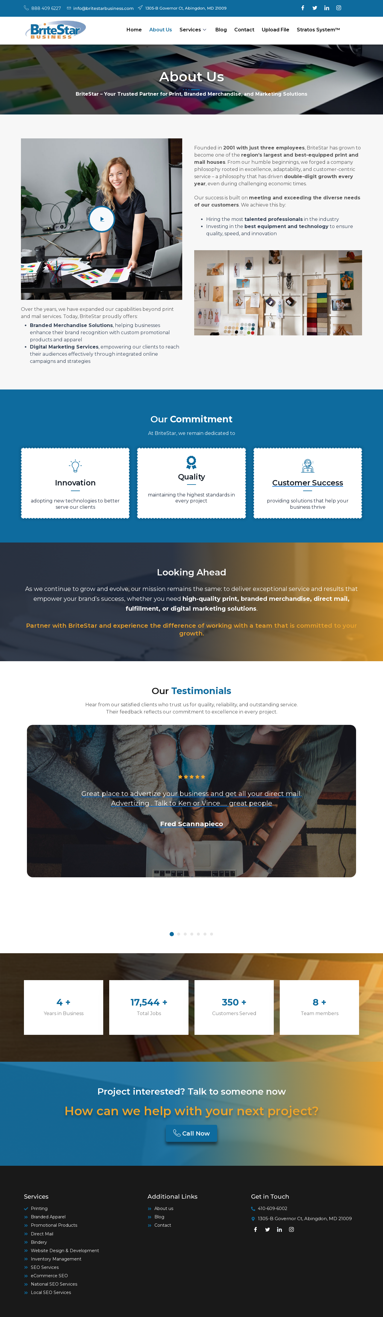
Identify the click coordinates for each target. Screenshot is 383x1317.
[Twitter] (314, 8)
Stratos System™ (318, 30)
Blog (221, 30)
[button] (172, 934)
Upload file (275, 30)
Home (134, 30)
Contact (244, 30)
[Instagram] (338, 8)
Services (193, 30)
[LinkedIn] (326, 8)
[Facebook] (302, 8)
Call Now (191, 1133)
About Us (160, 30)
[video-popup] (101, 219)
